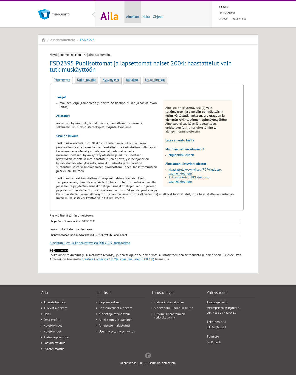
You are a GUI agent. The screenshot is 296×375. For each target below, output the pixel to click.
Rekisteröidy (239, 19)
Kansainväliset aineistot (115, 308)
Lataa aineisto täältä (179, 141)
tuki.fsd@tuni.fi (216, 328)
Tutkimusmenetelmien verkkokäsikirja (169, 316)
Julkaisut (132, 80)
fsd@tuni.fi (214, 342)
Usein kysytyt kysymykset (117, 332)
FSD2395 (87, 40)
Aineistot (132, 17)
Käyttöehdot (52, 332)
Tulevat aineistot (56, 308)
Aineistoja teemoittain (114, 314)
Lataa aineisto (155, 80)
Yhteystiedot (217, 293)
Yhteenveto (62, 80)
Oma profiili (52, 320)
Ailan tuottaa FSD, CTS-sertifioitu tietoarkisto (148, 363)
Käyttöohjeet (53, 326)
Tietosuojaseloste (56, 338)
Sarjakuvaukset (109, 303)
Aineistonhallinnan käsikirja (173, 308)
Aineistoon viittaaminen (115, 320)
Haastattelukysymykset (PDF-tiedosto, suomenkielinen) (195, 172)
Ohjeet (158, 17)
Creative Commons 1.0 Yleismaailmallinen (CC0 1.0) (118, 260)
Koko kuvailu (86, 80)
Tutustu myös (163, 293)
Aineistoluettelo (62, 40)
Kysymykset (111, 80)
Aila (44, 40)
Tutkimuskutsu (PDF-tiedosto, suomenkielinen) (189, 180)
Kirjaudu (223, 19)
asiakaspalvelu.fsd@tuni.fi (223, 308)
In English (223, 7)
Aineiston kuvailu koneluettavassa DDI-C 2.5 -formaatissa (90, 243)
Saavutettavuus (54, 343)
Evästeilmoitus (54, 349)
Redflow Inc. (148, 355)
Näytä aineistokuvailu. (80, 55)
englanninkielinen (181, 155)
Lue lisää (103, 293)
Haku (146, 17)
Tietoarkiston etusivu (169, 303)
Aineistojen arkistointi (114, 326)
